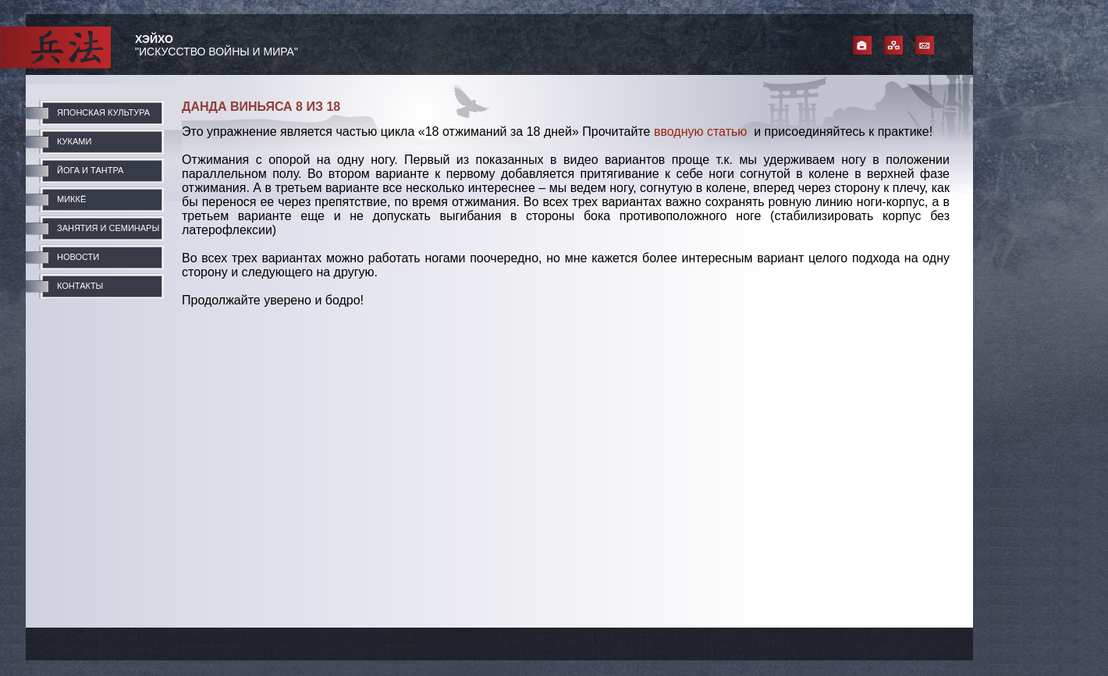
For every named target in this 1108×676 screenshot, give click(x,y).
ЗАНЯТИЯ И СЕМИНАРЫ (108, 228)
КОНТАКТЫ (80, 285)
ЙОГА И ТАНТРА (90, 170)
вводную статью (700, 131)
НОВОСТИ (78, 257)
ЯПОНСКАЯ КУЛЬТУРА (103, 112)
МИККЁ (71, 199)
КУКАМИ (74, 141)
